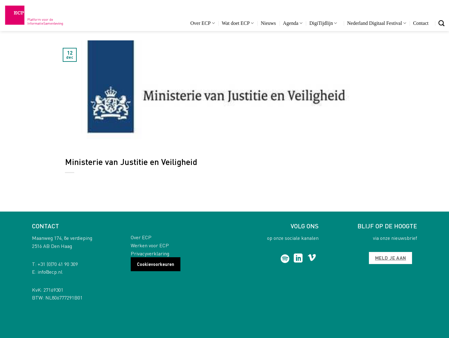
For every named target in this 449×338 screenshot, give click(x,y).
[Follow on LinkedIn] (298, 259)
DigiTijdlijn (323, 23)
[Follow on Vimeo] (311, 259)
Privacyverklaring (150, 253)
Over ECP (202, 23)
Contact (421, 23)
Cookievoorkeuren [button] (155, 264)
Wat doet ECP (238, 23)
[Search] (441, 23)
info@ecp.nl (50, 271)
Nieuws (268, 23)
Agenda (292, 23)
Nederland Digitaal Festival (376, 23)
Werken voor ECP (150, 245)
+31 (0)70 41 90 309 (58, 264)
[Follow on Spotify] (285, 259)
